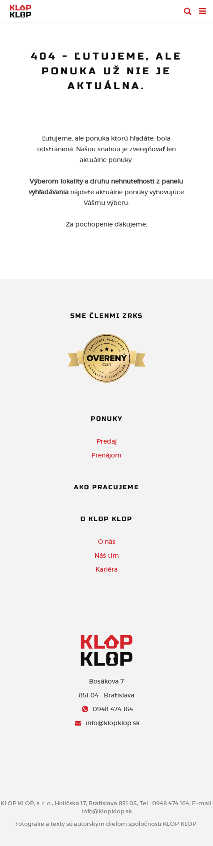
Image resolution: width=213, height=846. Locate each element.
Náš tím (106, 555)
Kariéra (106, 569)
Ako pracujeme (106, 487)
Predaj (107, 441)
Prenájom (106, 455)
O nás (106, 542)
